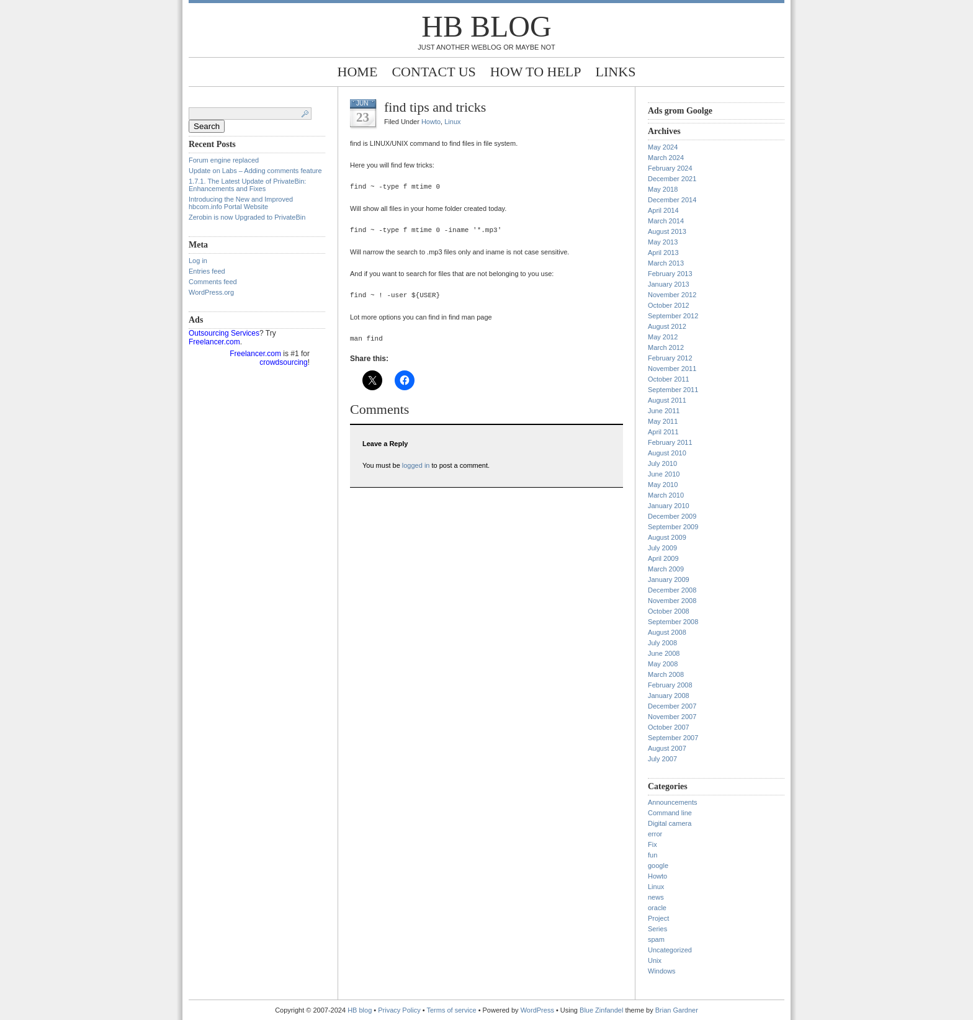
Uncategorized (670, 950)
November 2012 (672, 294)
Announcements (672, 802)
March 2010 (666, 495)
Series (657, 929)
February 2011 (670, 442)
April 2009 (663, 558)
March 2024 (666, 157)
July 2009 (662, 548)
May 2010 (663, 484)
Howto (431, 121)
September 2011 (673, 389)
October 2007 (668, 727)
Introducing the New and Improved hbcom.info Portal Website (241, 202)
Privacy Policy (400, 1010)
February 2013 (670, 273)
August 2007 (667, 748)
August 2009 (667, 537)
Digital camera (669, 823)
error (655, 834)
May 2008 (663, 664)
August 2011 (667, 400)
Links (616, 71)
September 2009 (673, 526)
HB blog (486, 26)
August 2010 (667, 453)
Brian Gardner (676, 1010)
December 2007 (672, 706)
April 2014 (663, 210)
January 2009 (668, 579)
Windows (662, 971)
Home (358, 71)
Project (658, 918)
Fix (652, 844)
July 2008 (662, 642)
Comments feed (213, 281)
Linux (452, 121)
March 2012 (666, 347)
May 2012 (663, 337)
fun (652, 855)
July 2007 (662, 759)
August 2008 (667, 632)
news (656, 897)
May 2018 (663, 189)
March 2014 (666, 221)
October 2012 (668, 305)
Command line (670, 812)
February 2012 (670, 358)
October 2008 (668, 611)
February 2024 (670, 168)
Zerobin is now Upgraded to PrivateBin (247, 217)
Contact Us (433, 71)
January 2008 (668, 695)
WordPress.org (211, 292)
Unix (654, 960)
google (658, 865)
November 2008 (672, 600)
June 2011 (663, 410)
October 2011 (668, 379)
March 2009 (666, 569)
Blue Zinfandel (602, 1010)
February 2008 (670, 685)
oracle (657, 907)
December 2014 (672, 200)
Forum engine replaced (224, 160)
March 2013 (666, 263)
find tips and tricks (435, 107)
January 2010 (668, 505)
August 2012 (667, 326)
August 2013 (667, 231)
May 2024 (663, 147)
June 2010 (663, 474)
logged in (416, 465)
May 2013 (663, 242)
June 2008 (663, 653)
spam (656, 939)
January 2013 (668, 284)
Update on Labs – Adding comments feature (255, 170)
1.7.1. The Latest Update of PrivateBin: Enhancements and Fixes (247, 184)
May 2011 (663, 421)
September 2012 (673, 316)
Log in (198, 260)
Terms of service (451, 1010)
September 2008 (673, 621)
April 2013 (663, 252)
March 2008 (666, 674)
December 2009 (672, 516)
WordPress (537, 1010)
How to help (535, 71)
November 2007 (672, 716)
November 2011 (672, 368)
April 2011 (663, 432)
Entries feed (207, 271)
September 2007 (673, 737)
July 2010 (662, 463)
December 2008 (672, 590)
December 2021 (672, 178)
